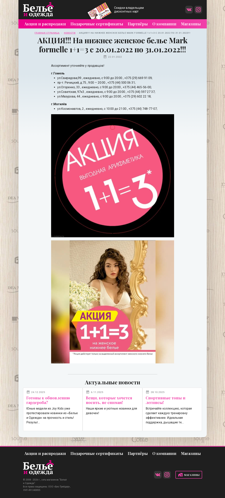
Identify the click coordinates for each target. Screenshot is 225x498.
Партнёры (138, 23)
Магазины (191, 23)
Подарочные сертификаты (97, 23)
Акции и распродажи (45, 23)
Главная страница (47, 33)
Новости (70, 33)
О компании (164, 23)
